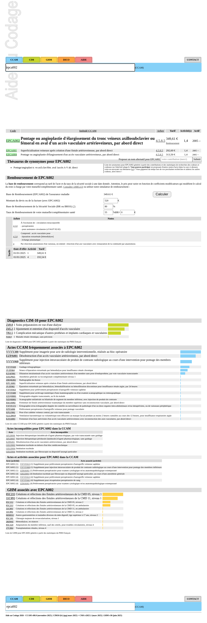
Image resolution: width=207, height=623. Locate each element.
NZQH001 (11, 399)
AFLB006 (10, 435)
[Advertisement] (103, 28)
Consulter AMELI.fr (73, 186)
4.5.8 (15, 226)
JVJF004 (10, 370)
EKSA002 (10, 402)
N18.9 (9, 337)
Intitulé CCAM (87, 130)
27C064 (9, 528)
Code (13, 130)
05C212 (9, 502)
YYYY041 (25, 480)
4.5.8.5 (160, 141)
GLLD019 (11, 415)
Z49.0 (9, 324)
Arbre (160, 130)
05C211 (10, 494)
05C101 (9, 518)
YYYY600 (11, 393)
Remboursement (172, 143)
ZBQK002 (11, 380)
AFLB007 (10, 438)
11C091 (10, 498)
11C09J (9, 508)
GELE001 (24, 473)
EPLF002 (10, 412)
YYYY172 (11, 406)
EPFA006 (10, 409)
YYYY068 (12, 361)
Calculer (162, 194)
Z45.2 (9, 328)
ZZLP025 (10, 376)
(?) (74, 206)
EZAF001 (10, 373)
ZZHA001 (25, 470)
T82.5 (9, 332)
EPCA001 (10, 383)
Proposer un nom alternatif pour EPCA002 (139, 159)
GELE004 (10, 451)
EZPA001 (12, 355)
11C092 (9, 512)
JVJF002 (10, 386)
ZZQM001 (11, 396)
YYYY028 (11, 367)
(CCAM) (139, 67)
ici (133, 169)
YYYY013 (11, 389)
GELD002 (10, 445)
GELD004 (10, 448)
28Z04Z (10, 521)
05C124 (9, 525)
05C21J (9, 505)
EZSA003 (10, 419)
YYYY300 (12, 351)
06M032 (10, 515)
